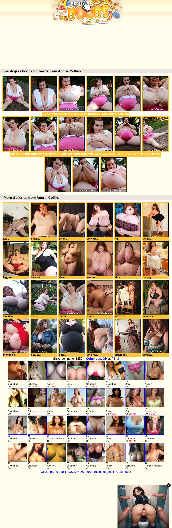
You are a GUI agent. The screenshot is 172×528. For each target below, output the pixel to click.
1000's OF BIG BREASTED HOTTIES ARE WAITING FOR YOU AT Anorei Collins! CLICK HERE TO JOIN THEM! (86, 154)
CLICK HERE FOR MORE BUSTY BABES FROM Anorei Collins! (86, 113)
